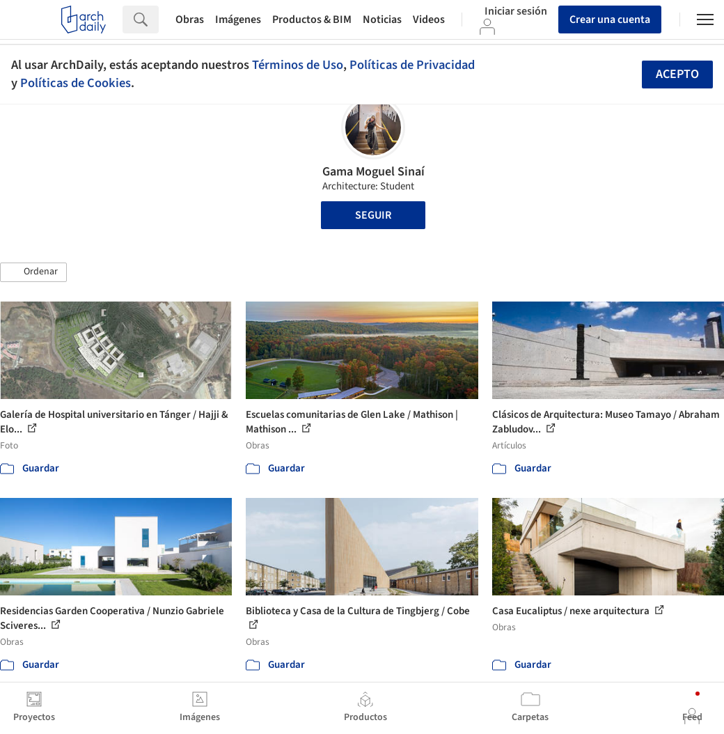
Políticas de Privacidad (412, 65)
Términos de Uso (297, 65)
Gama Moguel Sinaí (373, 171)
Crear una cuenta (609, 19)
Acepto (677, 74)
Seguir (373, 215)
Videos (429, 19)
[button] (33, 272)
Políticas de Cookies (75, 83)
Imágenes (238, 19)
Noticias (382, 19)
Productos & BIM (312, 19)
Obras (189, 19)
